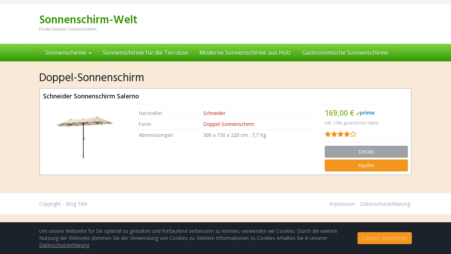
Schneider (214, 113)
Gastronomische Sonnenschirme (345, 52)
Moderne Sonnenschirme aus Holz (245, 52)
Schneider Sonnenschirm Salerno (91, 96)
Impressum (342, 203)
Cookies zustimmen (384, 238)
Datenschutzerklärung (385, 203)
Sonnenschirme (68, 52)
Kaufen (366, 165)
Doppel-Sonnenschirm (228, 124)
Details (366, 151)
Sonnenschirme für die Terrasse (145, 52)
